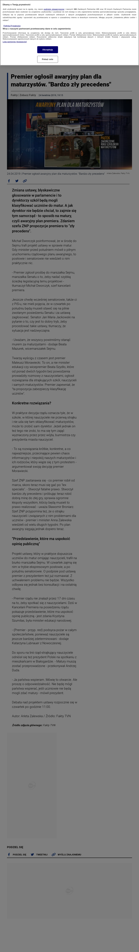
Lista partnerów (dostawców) (15, 42)
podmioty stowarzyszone (54, 9)
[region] (69, 32)
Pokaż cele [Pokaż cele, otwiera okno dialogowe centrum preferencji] (47, 59)
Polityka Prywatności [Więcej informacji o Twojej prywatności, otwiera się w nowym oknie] (12, 26)
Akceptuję (47, 49)
